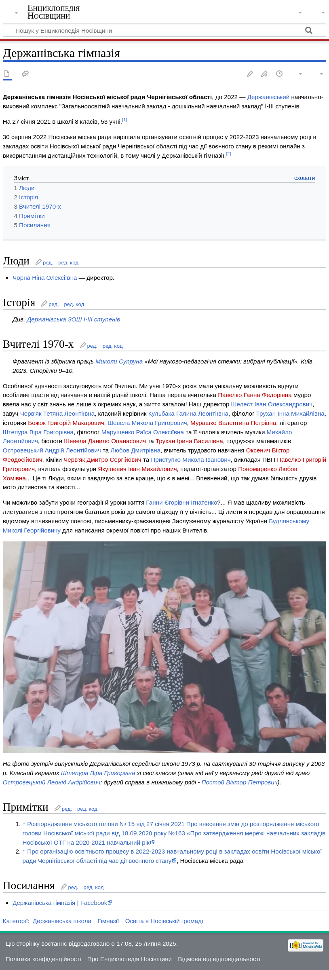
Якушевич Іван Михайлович (137, 468)
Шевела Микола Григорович (147, 422)
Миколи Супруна (119, 361)
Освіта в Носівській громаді (164, 920)
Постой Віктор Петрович (240, 782)
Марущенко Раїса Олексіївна (142, 432)
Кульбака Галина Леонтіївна (188, 413)
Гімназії (108, 920)
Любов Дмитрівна (135, 450)
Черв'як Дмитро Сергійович (102, 459)
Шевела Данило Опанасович (105, 440)
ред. (48, 262)
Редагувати (250, 74)
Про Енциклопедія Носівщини (129, 958)
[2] (228, 153)
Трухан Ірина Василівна (189, 440)
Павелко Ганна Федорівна (255, 394)
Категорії (15, 920)
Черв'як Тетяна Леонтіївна (57, 413)
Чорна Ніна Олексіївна (45, 277)
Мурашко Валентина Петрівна (233, 422)
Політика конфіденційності (43, 958)
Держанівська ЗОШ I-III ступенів (73, 319)
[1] (124, 119)
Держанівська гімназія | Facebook (60, 902)
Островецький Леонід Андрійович (51, 782)
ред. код (68, 262)
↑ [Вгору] (23, 823)
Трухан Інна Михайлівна (290, 413)
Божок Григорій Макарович (66, 422)
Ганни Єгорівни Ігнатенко (181, 502)
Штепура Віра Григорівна (38, 432)
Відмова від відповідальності (219, 958)
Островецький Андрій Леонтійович (52, 450)
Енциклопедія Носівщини (53, 11)
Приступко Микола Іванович (190, 459)
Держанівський (268, 96)
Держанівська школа (62, 920)
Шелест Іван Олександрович (272, 404)
